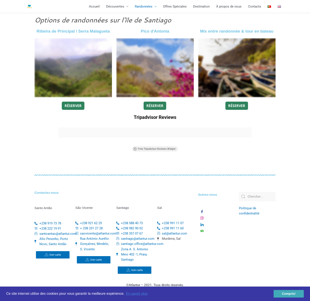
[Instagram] (202, 217)
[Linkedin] (202, 223)
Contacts (254, 6)
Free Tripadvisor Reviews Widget (154, 149)
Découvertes (115, 6)
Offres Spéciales (175, 6)
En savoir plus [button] (137, 293)
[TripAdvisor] (202, 230)
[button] (58, 142)
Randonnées (143, 6)
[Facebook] (202, 210)
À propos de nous (229, 6)
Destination (201, 6)
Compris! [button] (289, 293)
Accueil (94, 6)
